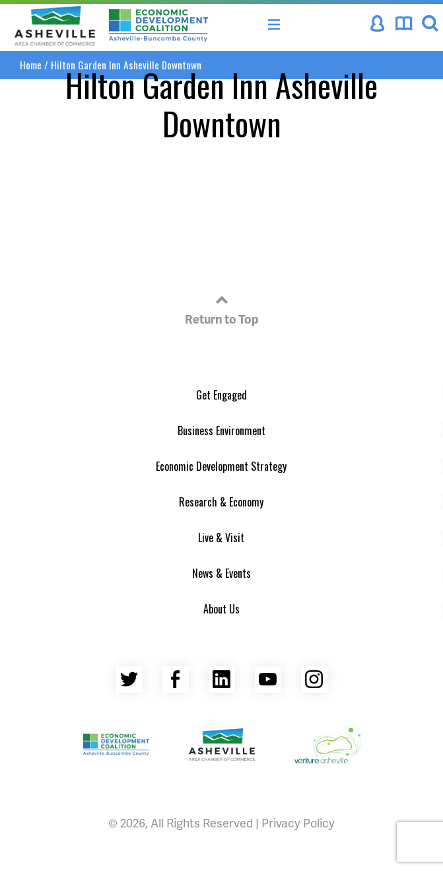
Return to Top (222, 308)
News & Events (221, 573)
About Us (221, 609)
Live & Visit (221, 537)
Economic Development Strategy (221, 466)
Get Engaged (221, 395)
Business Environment (221, 430)
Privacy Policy (298, 822)
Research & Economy (221, 502)
